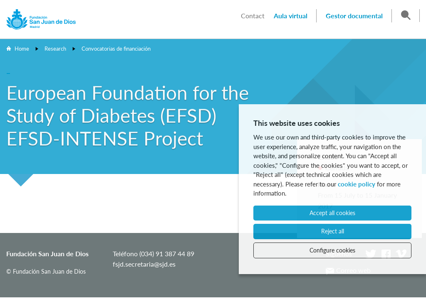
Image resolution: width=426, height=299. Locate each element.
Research (55, 48)
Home (22, 48)
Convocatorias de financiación (116, 48)
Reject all (332, 231)
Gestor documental (354, 16)
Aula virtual (290, 16)
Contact (253, 16)
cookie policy (356, 184)
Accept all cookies (332, 212)
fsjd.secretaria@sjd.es (144, 264)
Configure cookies (332, 250)
